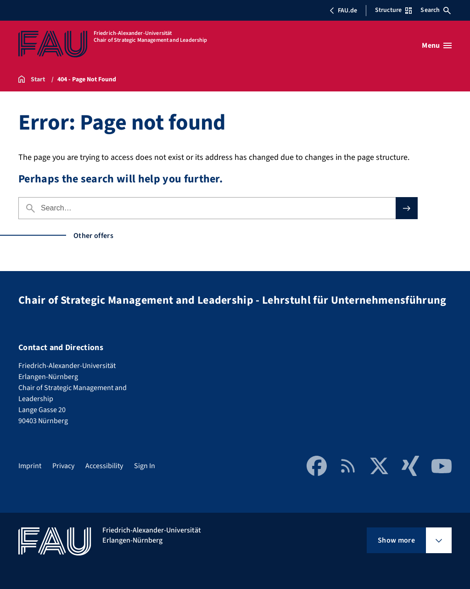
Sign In (144, 466)
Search (435, 10)
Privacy (63, 466)
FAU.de (343, 10)
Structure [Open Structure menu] (393, 10)
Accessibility (104, 466)
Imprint (29, 466)
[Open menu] (437, 45)
